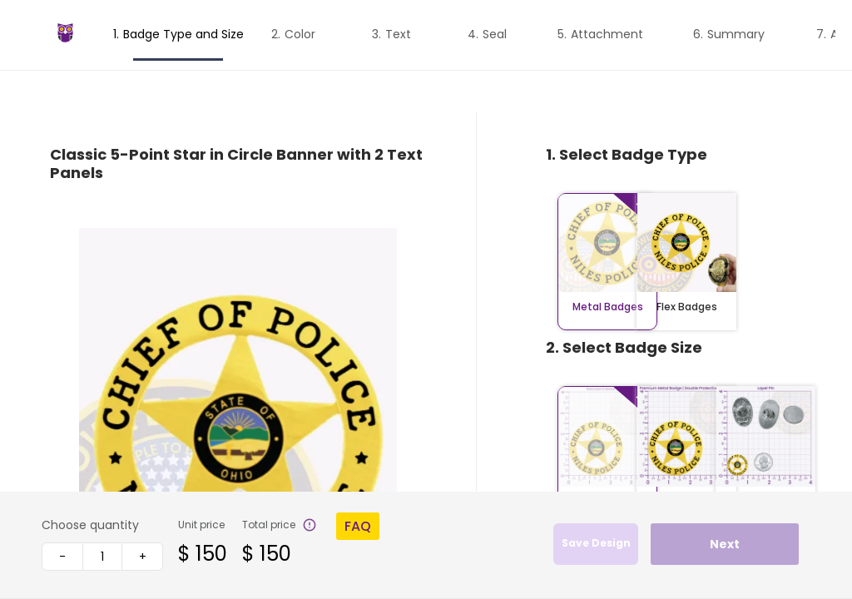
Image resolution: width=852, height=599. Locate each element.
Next (725, 544)
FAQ (357, 526)
